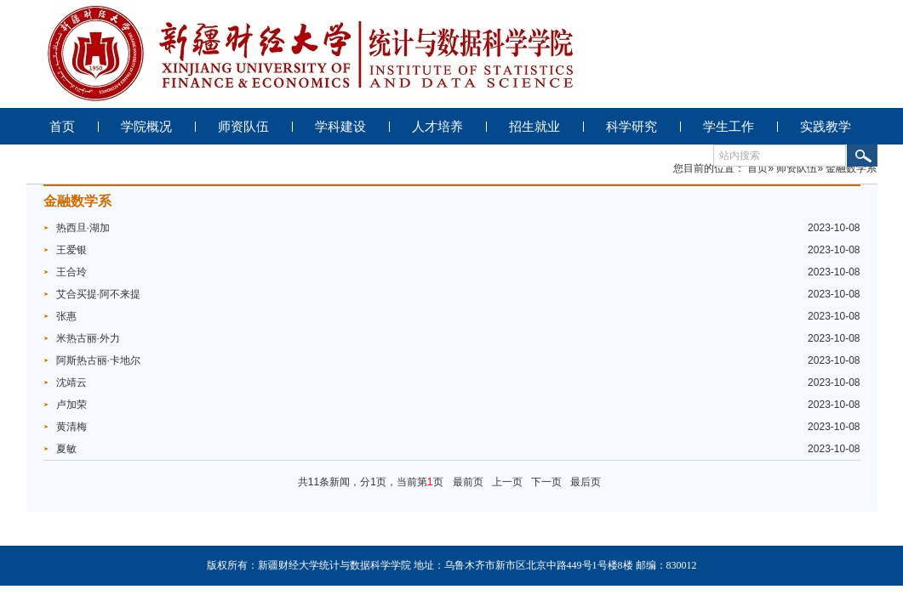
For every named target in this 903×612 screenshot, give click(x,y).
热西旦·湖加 (83, 228)
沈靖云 (71, 382)
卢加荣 (71, 405)
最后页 (585, 482)
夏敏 (66, 449)
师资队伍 (243, 126)
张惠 (66, 316)
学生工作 (728, 126)
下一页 (546, 482)
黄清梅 (71, 427)
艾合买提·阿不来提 (98, 294)
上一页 (507, 482)
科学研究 (631, 126)
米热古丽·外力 (88, 338)
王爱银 (71, 250)
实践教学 (825, 126)
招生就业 (534, 126)
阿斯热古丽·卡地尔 (98, 360)
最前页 (468, 482)
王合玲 (71, 272)
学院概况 (146, 126)
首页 (62, 126)
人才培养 (437, 126)
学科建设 (340, 126)
